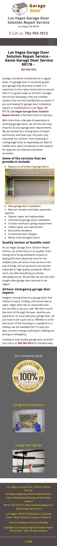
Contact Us (46, 517)
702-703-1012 (36, 33)
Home (9, 517)
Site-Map (44, 522)
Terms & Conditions (18, 522)
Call (28, 541)
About (16, 517)
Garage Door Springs (28, 445)
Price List (33, 522)
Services (25, 517)
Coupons (35, 517)
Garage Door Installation (28, 405)
